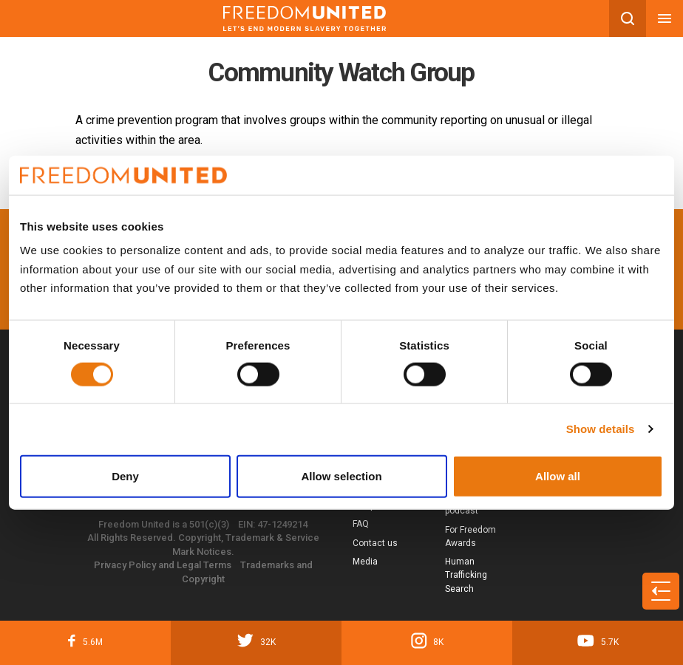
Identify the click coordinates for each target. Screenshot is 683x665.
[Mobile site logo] (304, 18)
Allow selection (341, 475)
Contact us (375, 543)
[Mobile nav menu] (664, 18)
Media (365, 561)
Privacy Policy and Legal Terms (162, 564)
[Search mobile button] (627, 18)
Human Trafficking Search (466, 574)
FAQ (361, 524)
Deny (125, 475)
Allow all (557, 475)
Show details (600, 429)
